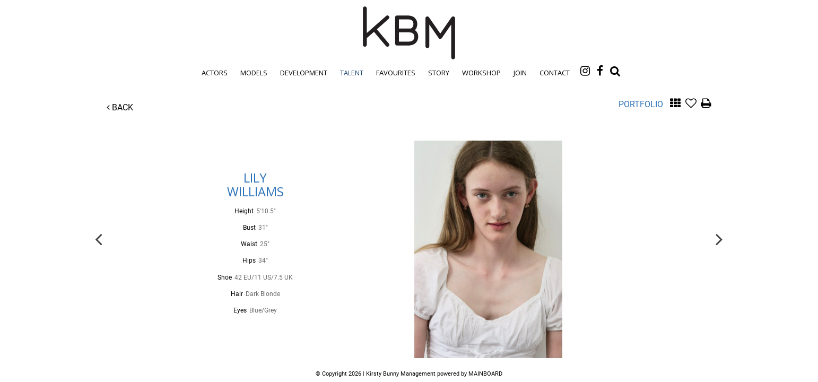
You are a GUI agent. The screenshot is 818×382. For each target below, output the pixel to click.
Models (253, 72)
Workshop (481, 72)
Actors (215, 72)
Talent (351, 72)
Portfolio (641, 104)
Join (520, 72)
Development (303, 72)
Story (438, 72)
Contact (554, 72)
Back (120, 107)
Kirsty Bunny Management (409, 32)
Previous (99, 238)
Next (719, 238)
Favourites (395, 72)
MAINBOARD (485, 373)
